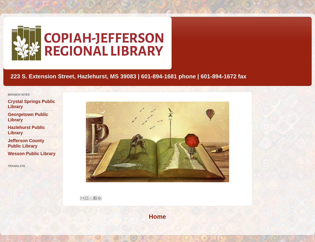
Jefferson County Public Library (26, 143)
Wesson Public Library (31, 153)
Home (157, 216)
